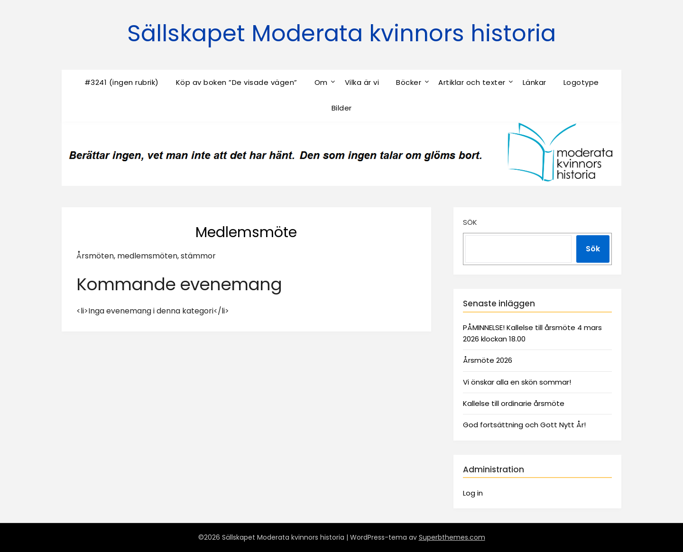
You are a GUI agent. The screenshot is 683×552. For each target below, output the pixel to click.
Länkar (534, 82)
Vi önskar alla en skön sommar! (517, 382)
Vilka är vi (362, 82)
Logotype (581, 82)
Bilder (342, 108)
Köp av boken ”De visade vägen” (236, 82)
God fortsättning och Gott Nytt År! (524, 425)
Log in (473, 493)
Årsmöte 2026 (487, 360)
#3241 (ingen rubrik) (121, 82)
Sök (470, 222)
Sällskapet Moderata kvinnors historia (341, 33)
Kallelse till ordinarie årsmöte (513, 403)
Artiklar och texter (472, 82)
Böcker (408, 82)
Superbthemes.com (452, 537)
